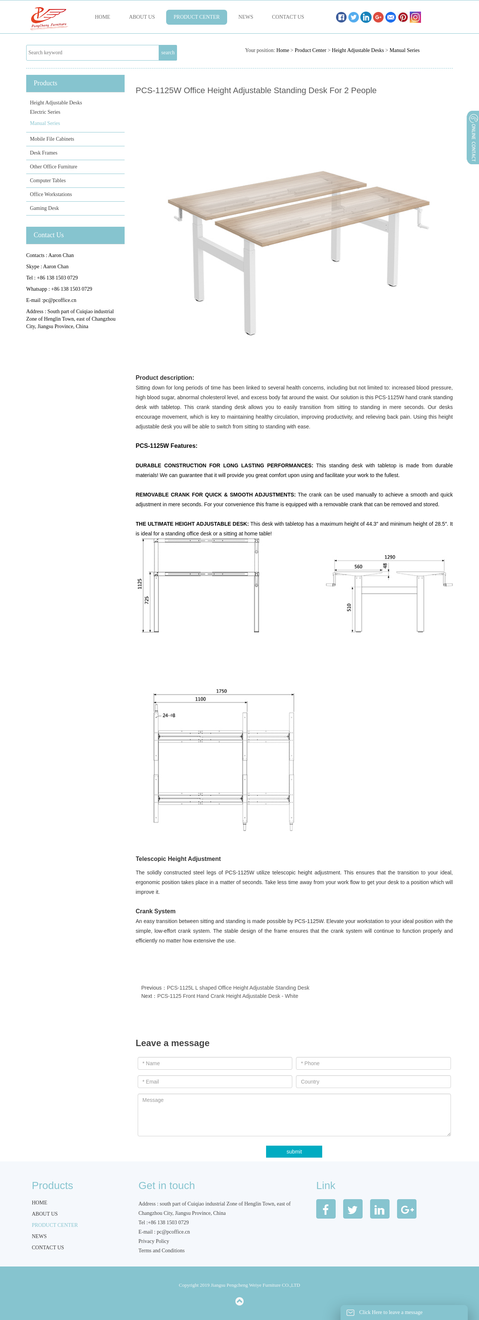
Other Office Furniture (53, 166)
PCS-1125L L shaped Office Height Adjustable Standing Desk (238, 988)
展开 (472, 157)
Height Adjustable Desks (358, 50)
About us (142, 17)
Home (102, 17)
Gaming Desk (44, 208)
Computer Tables (48, 180)
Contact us (288, 17)
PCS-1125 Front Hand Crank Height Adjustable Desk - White (227, 996)
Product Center (197, 17)
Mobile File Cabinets (52, 139)
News (245, 17)
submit (294, 1152)
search (168, 52)
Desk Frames (44, 153)
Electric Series (45, 112)
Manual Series (404, 50)
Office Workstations (51, 194)
